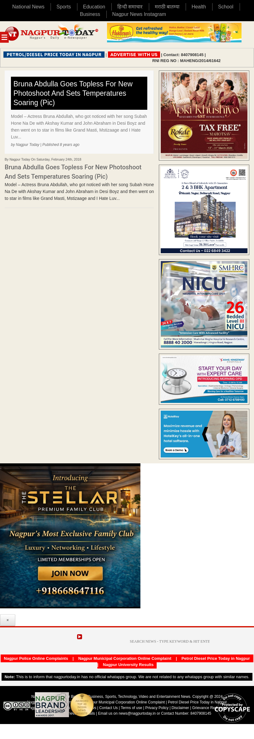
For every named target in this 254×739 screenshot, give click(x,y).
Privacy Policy (157, 708)
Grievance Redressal (209, 708)
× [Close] (8, 620)
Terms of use (131, 708)
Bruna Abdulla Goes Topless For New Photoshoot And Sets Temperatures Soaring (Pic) (73, 93)
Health (199, 6)
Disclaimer (181, 708)
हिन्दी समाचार (130, 6)
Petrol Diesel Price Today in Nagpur (216, 658)
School (225, 6)
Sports (63, 6)
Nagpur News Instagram (139, 14)
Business (90, 14)
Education (94, 6)
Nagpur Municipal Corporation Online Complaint (124, 658)
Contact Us (108, 708)
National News (28, 6)
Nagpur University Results (128, 664)
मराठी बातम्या (167, 6)
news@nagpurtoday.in (137, 713)
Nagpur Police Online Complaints (36, 658)
